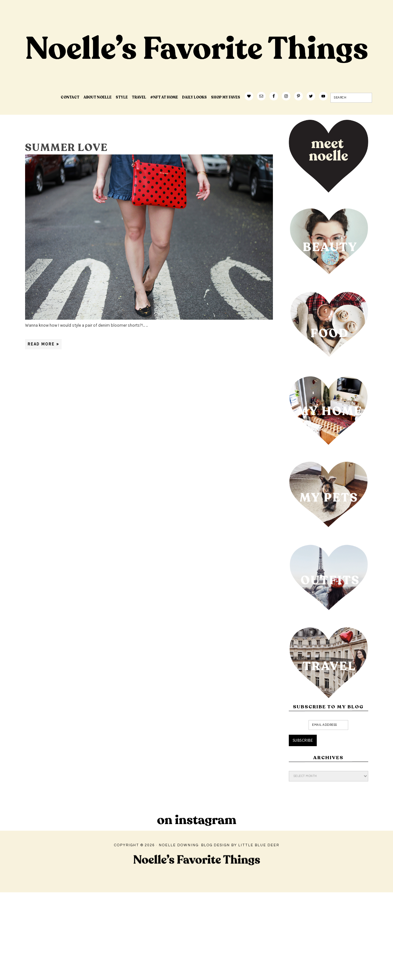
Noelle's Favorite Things (125, 68)
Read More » (43, 344)
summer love (66, 148)
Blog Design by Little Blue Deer (240, 845)
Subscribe (303, 740)
